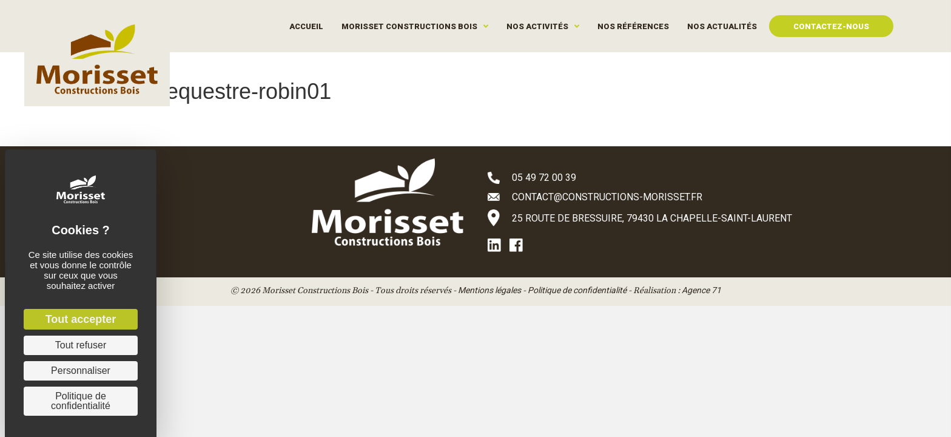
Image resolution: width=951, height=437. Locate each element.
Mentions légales (489, 290)
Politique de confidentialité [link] (80, 401)
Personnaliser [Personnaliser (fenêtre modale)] (80, 370)
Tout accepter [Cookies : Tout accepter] (80, 319)
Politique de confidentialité (577, 290)
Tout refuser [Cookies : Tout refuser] (80, 345)
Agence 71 (701, 290)
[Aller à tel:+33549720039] (657, 177)
